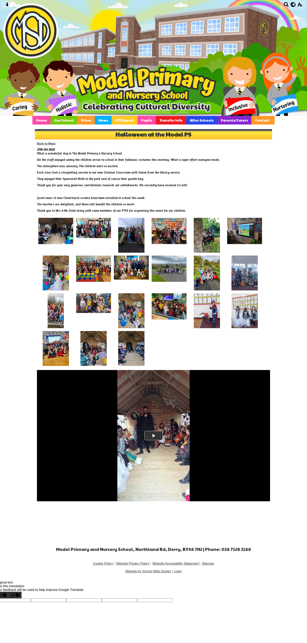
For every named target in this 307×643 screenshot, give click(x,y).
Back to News (46, 143)
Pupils (146, 120)
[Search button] (286, 6)
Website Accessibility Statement (175, 563)
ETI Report (124, 120)
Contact (262, 120)
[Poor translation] (15, 595)
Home (41, 120)
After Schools (202, 120)
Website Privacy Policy (132, 563)
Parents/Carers (234, 120)
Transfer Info (171, 120)
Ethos (86, 120)
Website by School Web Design (148, 571)
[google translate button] (293, 4)
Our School (64, 120)
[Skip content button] (7, 6)
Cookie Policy (103, 563)
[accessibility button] (300, 6)
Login (178, 571)
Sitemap (208, 563)
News (103, 120)
